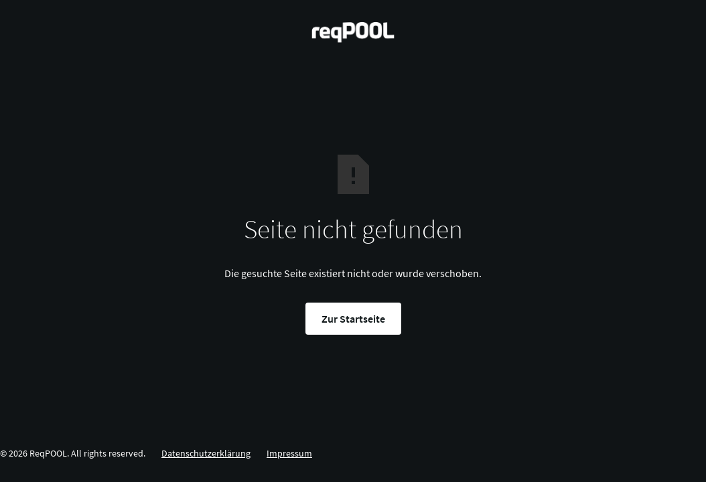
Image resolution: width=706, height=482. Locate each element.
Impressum (289, 453)
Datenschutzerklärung (206, 453)
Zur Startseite (353, 318)
